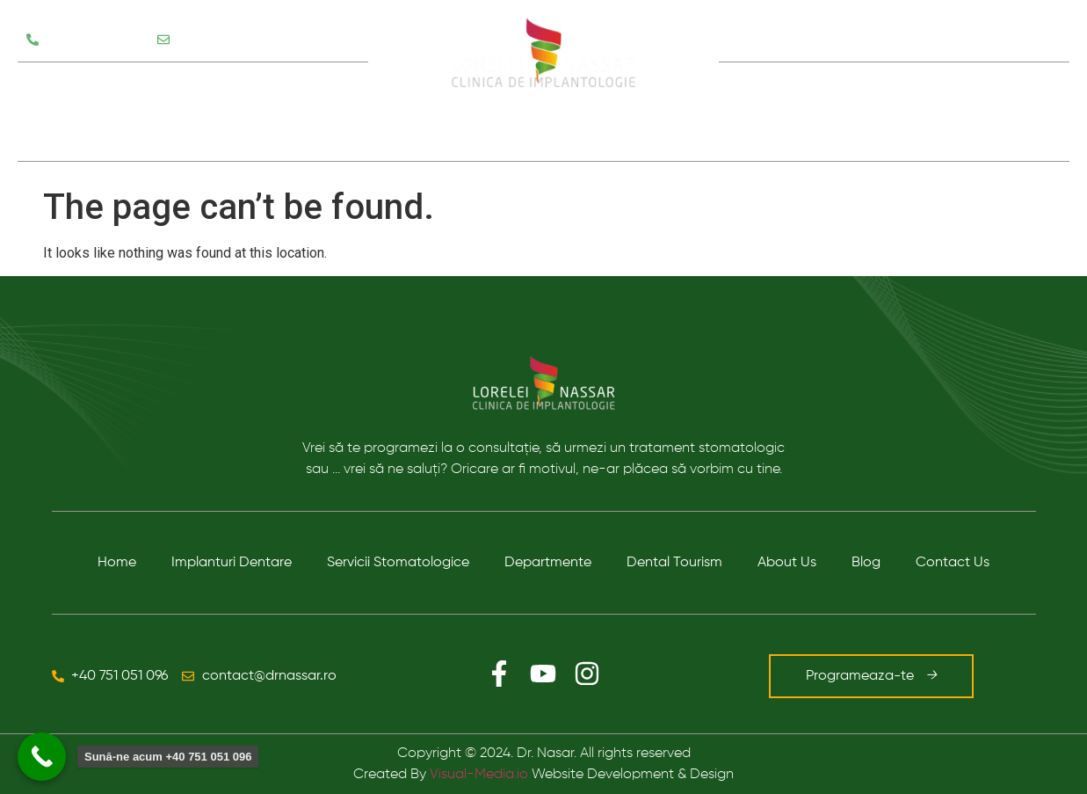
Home (117, 563)
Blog (903, 112)
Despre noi (803, 112)
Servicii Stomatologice (108, 87)
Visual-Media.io (479, 775)
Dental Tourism (674, 563)
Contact (984, 112)
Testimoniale (70, 136)
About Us (786, 563)
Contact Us (952, 563)
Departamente (269, 87)
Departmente (547, 563)
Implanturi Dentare (231, 563)
